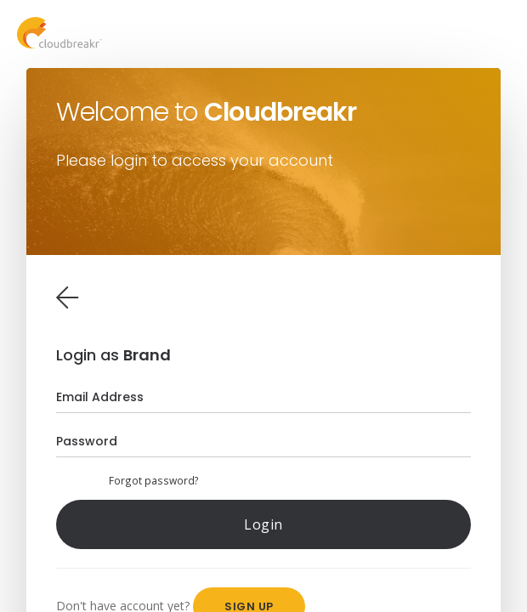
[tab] (67, 297)
